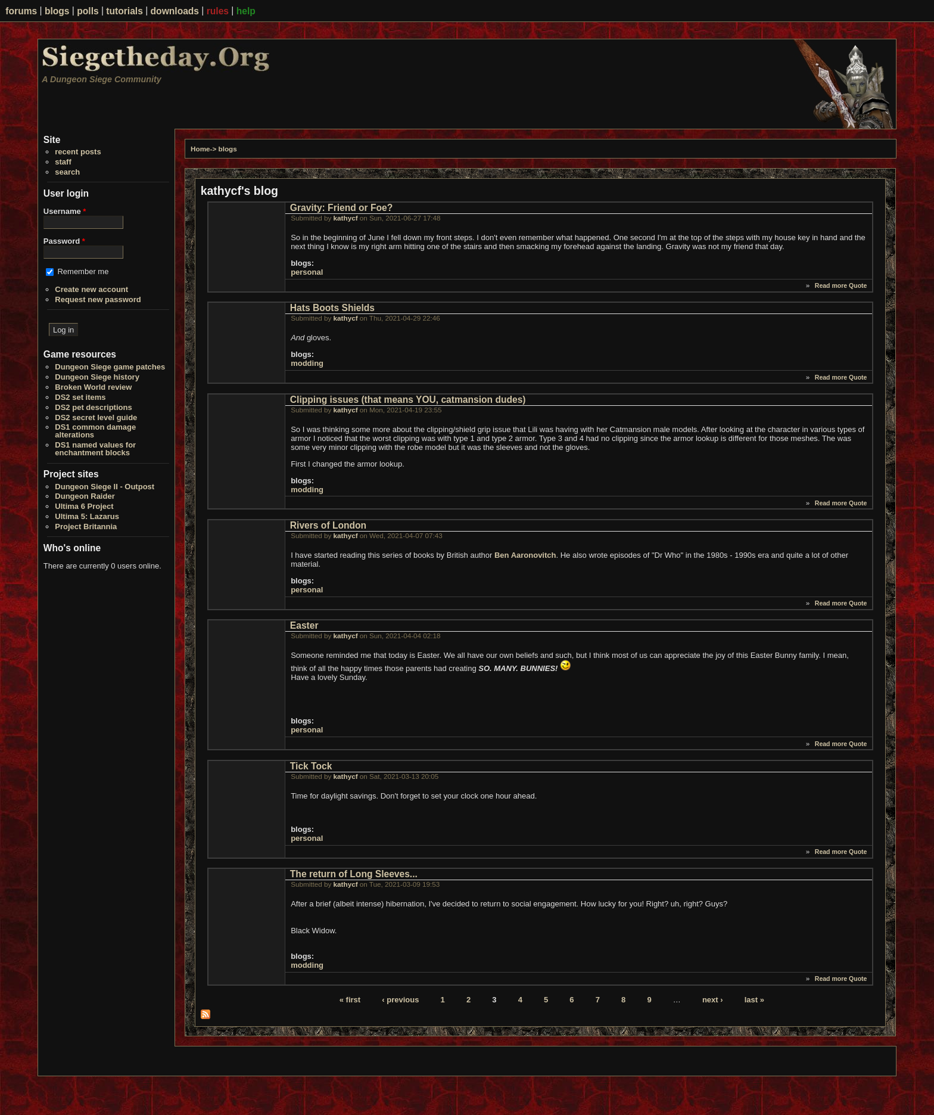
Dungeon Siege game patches (110, 366)
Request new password (98, 299)
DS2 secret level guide (96, 417)
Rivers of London (328, 525)
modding (307, 363)
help (246, 11)
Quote (858, 285)
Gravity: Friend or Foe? (341, 208)
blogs (57, 11)
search (67, 171)
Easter (304, 625)
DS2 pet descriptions (93, 407)
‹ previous (400, 999)
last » (754, 999)
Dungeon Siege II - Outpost (104, 486)
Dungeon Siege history (97, 376)
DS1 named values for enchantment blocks (95, 448)
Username (64, 211)
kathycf (346, 218)
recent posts (78, 151)
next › (712, 999)
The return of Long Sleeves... (354, 874)
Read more (831, 285)
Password (64, 241)
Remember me (82, 271)
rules (218, 11)
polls (87, 11)
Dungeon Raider (84, 496)
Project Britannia (86, 526)
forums (21, 11)
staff (63, 161)
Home (200, 149)
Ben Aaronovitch (525, 555)
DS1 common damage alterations (95, 431)
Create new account (91, 289)
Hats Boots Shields (332, 308)
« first (350, 999)
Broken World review (93, 387)
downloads (175, 11)
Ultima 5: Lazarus (87, 516)
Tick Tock (311, 766)
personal (307, 272)
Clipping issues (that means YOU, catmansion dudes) (408, 400)
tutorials (124, 11)
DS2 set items (80, 397)
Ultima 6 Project (84, 506)
